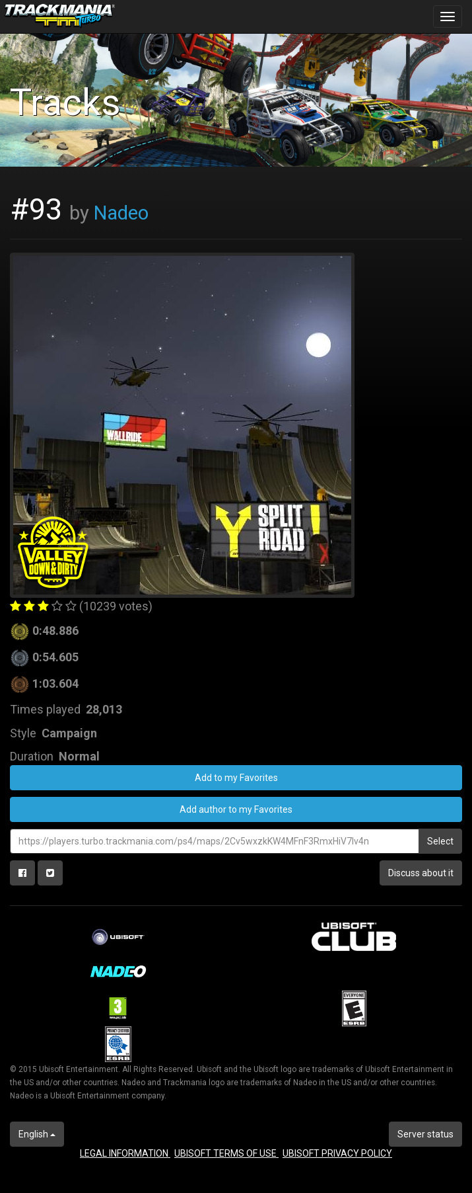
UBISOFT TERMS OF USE (226, 1153)
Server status (425, 1134)
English (36, 1134)
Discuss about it (421, 873)
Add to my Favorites (236, 777)
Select (440, 841)
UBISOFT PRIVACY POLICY (337, 1153)
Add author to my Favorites (236, 809)
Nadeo (121, 213)
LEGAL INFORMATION (125, 1153)
